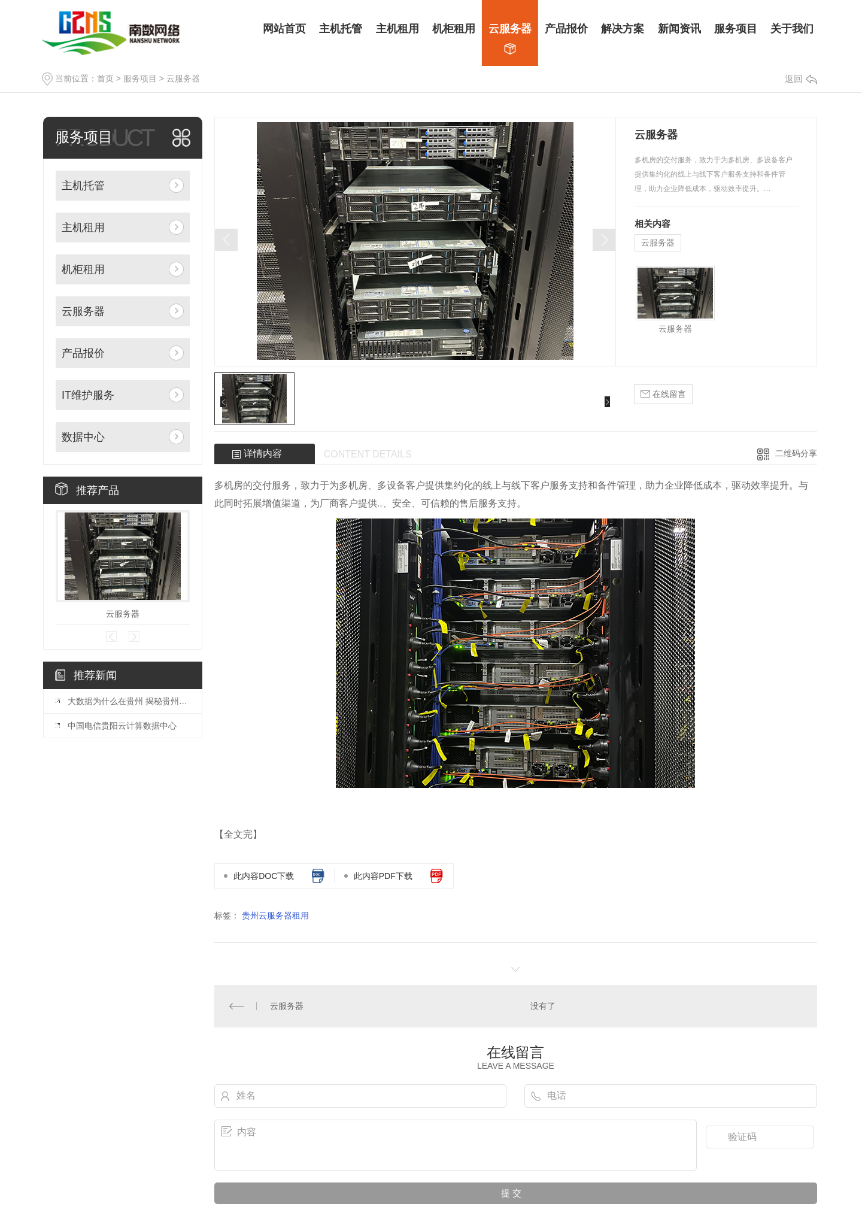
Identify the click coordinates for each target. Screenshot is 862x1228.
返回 (801, 79)
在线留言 (663, 394)
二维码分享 (796, 453)
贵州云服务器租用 (275, 915)
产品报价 (83, 353)
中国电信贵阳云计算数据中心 (122, 725)
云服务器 (183, 78)
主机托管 (83, 186)
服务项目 (140, 78)
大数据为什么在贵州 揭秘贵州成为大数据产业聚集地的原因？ (129, 701)
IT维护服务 (88, 395)
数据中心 (83, 437)
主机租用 (83, 228)
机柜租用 (83, 269)
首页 (105, 78)
